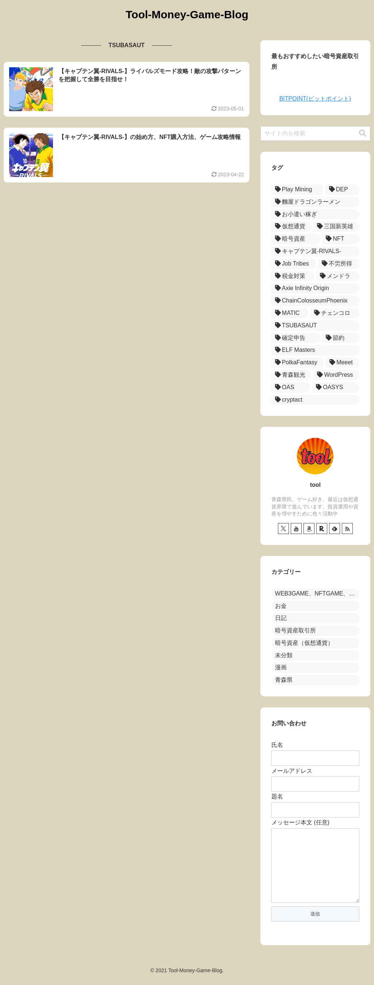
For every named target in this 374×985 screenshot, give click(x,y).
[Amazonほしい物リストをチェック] (309, 528)
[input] (315, 133)
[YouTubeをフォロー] (296, 528)
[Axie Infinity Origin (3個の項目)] (315, 288)
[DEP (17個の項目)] (342, 189)
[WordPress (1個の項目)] (336, 375)
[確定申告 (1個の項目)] (295, 338)
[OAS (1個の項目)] (290, 387)
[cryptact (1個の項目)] (315, 400)
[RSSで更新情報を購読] (347, 528)
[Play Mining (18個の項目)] (297, 189)
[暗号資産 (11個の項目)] (296, 239)
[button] (362, 133)
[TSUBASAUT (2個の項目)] (315, 325)
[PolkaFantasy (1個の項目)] (297, 362)
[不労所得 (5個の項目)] (338, 264)
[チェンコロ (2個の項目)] (334, 313)
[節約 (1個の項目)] (340, 338)
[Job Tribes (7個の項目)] (293, 264)
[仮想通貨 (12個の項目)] (291, 226)
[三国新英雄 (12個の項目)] (336, 226)
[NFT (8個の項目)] (340, 239)
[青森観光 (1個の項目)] (291, 375)
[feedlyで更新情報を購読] (334, 528)
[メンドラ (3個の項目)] (337, 276)
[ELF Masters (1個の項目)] (315, 350)
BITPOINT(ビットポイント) (315, 98)
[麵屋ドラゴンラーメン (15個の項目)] (315, 202)
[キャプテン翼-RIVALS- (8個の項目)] (315, 251)
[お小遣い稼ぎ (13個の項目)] (315, 214)
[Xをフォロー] (283, 528)
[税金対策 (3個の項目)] (292, 276)
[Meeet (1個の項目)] (342, 362)
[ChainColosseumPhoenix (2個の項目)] (315, 301)
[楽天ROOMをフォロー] (321, 528)
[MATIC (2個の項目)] (290, 313)
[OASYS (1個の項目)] (335, 387)
